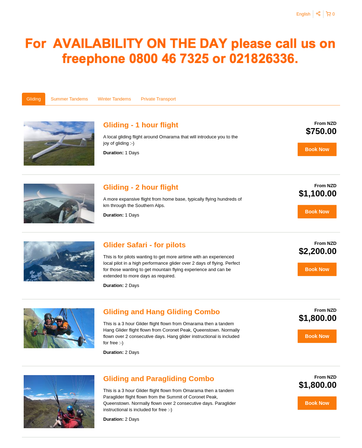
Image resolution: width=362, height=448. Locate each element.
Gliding (34, 99)
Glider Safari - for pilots (144, 245)
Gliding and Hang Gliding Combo (161, 312)
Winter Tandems (114, 99)
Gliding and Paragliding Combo (158, 378)
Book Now (317, 149)
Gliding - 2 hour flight (140, 187)
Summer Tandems (69, 99)
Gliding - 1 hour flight (140, 125)
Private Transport (158, 99)
